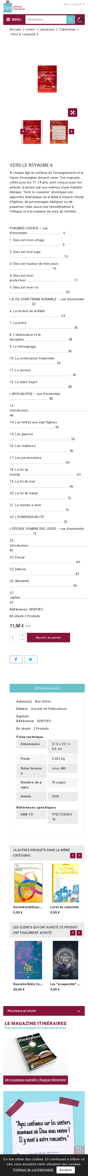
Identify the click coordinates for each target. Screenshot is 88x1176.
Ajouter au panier (48, 637)
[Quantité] (15, 637)
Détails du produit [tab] (47, 688)
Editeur (22, 709)
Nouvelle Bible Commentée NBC (37, 984)
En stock (17, 616)
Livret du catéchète (64, 907)
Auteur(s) (24, 701)
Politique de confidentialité (33, 1170)
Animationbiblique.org (30, 907)
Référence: (19, 609)
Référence (25, 721)
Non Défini (43, 701)
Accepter (66, 1169)
